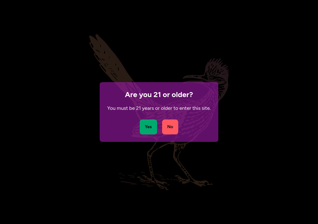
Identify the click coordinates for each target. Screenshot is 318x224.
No (170, 126)
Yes (148, 126)
